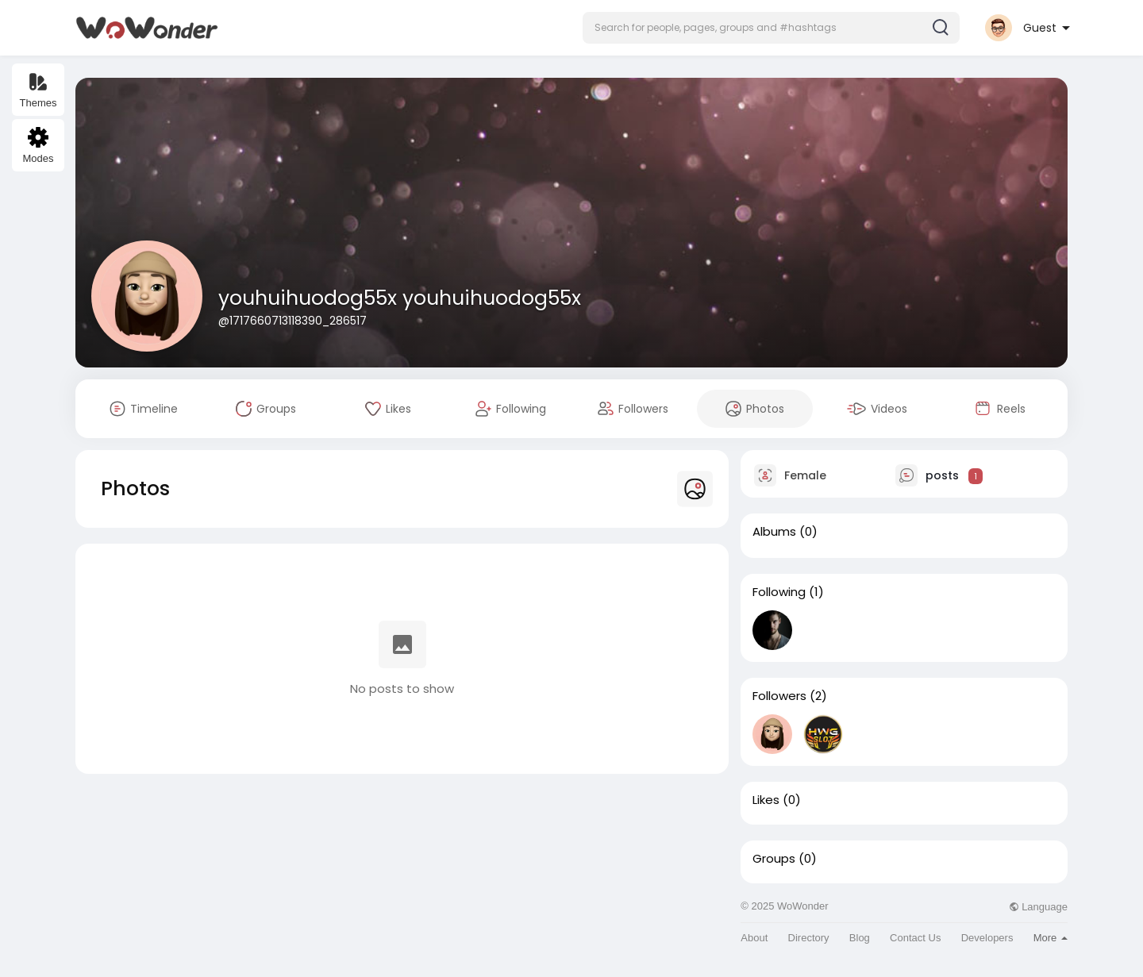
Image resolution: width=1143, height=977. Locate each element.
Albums (774, 531)
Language (1038, 907)
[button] (771, 28)
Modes (37, 145)
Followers (779, 696)
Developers (987, 938)
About (754, 938)
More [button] (1050, 938)
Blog (859, 938)
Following (779, 592)
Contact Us (915, 938)
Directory (808, 938)
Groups (773, 858)
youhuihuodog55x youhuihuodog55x (399, 298)
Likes (765, 800)
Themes (38, 90)
